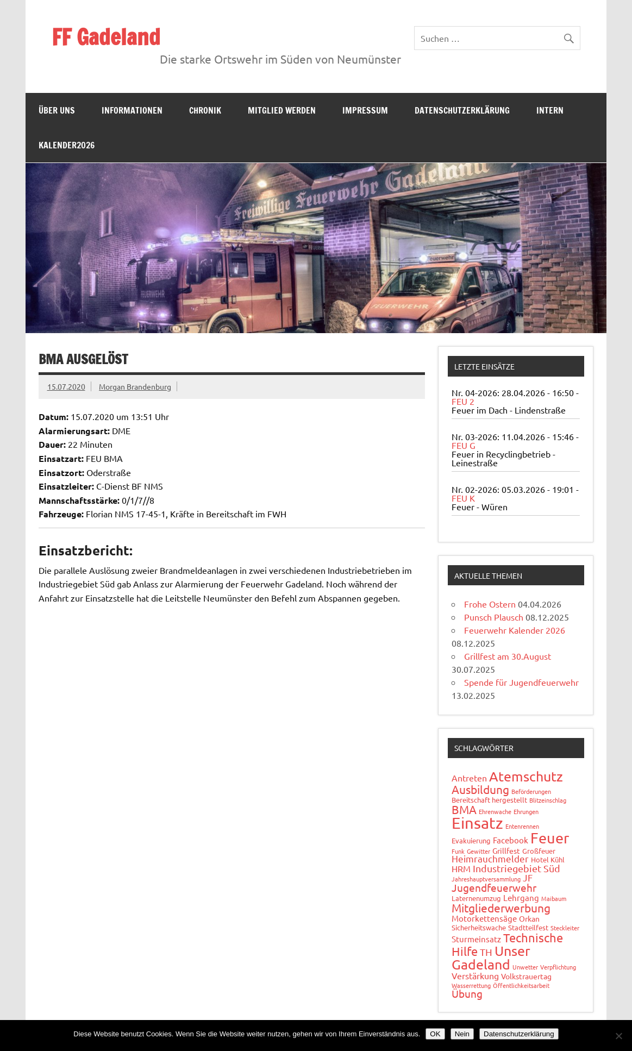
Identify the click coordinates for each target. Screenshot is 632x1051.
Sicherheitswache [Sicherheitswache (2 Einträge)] (479, 927)
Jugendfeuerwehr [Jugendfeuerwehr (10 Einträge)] (494, 887)
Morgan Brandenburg (135, 386)
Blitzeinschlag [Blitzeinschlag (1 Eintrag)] (547, 800)
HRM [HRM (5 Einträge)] (461, 868)
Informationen (132, 110)
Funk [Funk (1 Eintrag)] (458, 851)
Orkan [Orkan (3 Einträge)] (529, 918)
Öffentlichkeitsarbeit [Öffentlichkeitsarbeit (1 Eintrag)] (521, 985)
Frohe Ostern (490, 603)
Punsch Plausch (493, 616)
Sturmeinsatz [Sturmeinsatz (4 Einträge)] (476, 939)
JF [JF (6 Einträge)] (528, 877)
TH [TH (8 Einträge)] (486, 952)
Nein (462, 1034)
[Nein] (618, 1035)
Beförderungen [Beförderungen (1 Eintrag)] (531, 791)
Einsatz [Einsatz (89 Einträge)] (477, 823)
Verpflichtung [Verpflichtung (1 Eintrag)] (558, 966)
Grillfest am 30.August (507, 655)
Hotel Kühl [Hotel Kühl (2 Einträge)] (548, 859)
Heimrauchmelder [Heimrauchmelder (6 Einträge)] (490, 858)
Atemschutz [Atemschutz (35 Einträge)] (526, 776)
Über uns (57, 110)
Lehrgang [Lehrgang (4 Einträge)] (521, 897)
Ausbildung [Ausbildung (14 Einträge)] (480, 789)
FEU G (463, 445)
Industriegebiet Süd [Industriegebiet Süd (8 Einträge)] (516, 868)
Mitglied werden (282, 110)
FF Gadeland (106, 36)
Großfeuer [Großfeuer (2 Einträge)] (538, 850)
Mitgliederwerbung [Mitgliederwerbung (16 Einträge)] (501, 907)
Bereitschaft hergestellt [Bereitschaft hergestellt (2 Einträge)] (489, 799)
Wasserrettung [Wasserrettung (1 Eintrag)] (471, 985)
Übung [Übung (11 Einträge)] (467, 993)
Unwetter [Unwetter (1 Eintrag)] (525, 966)
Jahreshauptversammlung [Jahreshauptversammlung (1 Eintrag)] (486, 878)
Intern (550, 110)
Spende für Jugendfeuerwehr (521, 682)
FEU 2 (463, 401)
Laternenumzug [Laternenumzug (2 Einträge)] (476, 898)
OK (435, 1034)
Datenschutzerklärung (462, 110)
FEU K (463, 497)
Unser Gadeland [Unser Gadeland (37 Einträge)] (491, 957)
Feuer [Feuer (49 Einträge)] (549, 838)
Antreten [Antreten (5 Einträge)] (469, 777)
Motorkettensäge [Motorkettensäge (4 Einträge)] (484, 918)
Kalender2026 (67, 145)
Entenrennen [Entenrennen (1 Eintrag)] (522, 826)
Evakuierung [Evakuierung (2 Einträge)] (471, 840)
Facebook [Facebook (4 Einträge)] (510, 840)
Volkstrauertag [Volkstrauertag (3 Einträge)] (526, 976)
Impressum (365, 110)
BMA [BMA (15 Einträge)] (464, 809)
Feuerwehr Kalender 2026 (514, 629)
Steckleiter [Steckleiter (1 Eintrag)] (564, 927)
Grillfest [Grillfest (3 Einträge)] (506, 850)
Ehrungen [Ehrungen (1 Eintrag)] (526, 811)
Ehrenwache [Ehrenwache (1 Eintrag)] (495, 811)
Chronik (205, 110)
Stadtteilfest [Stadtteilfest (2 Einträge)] (528, 927)
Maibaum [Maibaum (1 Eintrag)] (553, 898)
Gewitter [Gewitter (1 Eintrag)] (478, 851)
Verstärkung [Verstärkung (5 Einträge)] (475, 975)
